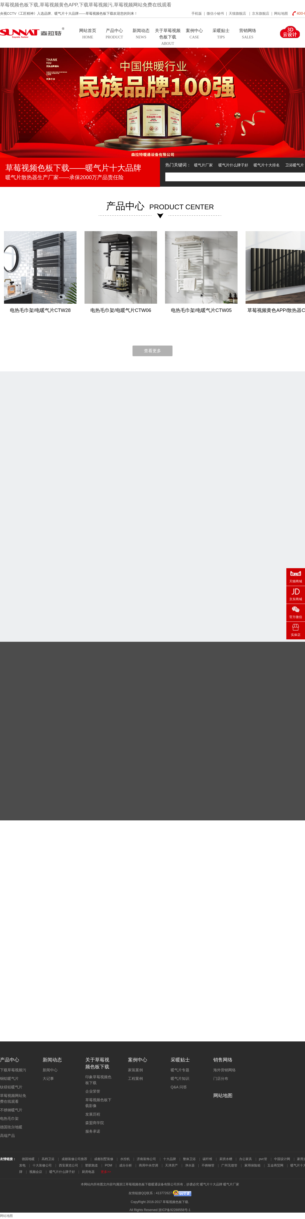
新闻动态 (52, 1059)
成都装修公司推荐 (74, 1159)
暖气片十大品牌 (211, 1184)
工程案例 (135, 1078)
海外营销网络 (224, 1070)
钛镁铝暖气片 (11, 1087)
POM (108, 1165)
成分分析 (125, 1165)
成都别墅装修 (103, 1159)
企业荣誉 (92, 1091)
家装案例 (135, 1070)
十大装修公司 (42, 1165)
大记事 (48, 1078)
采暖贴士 (180, 1059)
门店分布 (220, 1078)
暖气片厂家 (203, 165)
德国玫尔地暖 (11, 1127)
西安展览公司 (68, 1165)
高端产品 (7, 1135)
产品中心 (9, 1059)
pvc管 (263, 1159)
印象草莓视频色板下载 (98, 1080)
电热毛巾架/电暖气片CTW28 (40, 310)
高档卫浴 (48, 1159)
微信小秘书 (215, 13)
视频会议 (35, 1172)
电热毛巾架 (9, 1118)
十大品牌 (169, 1159)
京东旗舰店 (260, 13)
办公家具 (245, 1159)
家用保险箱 (252, 1165)
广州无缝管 (229, 1165)
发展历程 (92, 1114)
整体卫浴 (189, 1159)
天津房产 (171, 1165)
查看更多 (152, 350)
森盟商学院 (94, 1123)
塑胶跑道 (91, 1165)
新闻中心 (50, 1070)
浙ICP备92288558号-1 (174, 1210)
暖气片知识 (180, 1078)
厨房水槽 (225, 1159)
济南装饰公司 (146, 1159)
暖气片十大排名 (267, 165)
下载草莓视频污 (13, 1070)
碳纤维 (207, 1159)
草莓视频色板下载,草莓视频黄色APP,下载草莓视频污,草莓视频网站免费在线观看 (85, 4)
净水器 (190, 1165)
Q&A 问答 (179, 1087)
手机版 (196, 13)
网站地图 (281, 13)
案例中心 (137, 1059)
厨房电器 (88, 1172)
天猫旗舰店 (238, 13)
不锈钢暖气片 (11, 1110)
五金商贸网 (275, 1165)
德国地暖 (28, 1159)
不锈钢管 (208, 1165)
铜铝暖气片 (9, 1078)
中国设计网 (282, 1159)
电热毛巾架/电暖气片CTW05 (201, 310)
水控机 (125, 1159)
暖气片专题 (180, 1070)
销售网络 (222, 1059)
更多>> (106, 1172)
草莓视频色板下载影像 (98, 1103)
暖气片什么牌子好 (233, 165)
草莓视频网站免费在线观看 (13, 1098)
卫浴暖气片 (294, 165)
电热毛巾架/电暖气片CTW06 (120, 310)
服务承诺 (92, 1131)
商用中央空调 (148, 1165)
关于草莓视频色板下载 (97, 1063)
